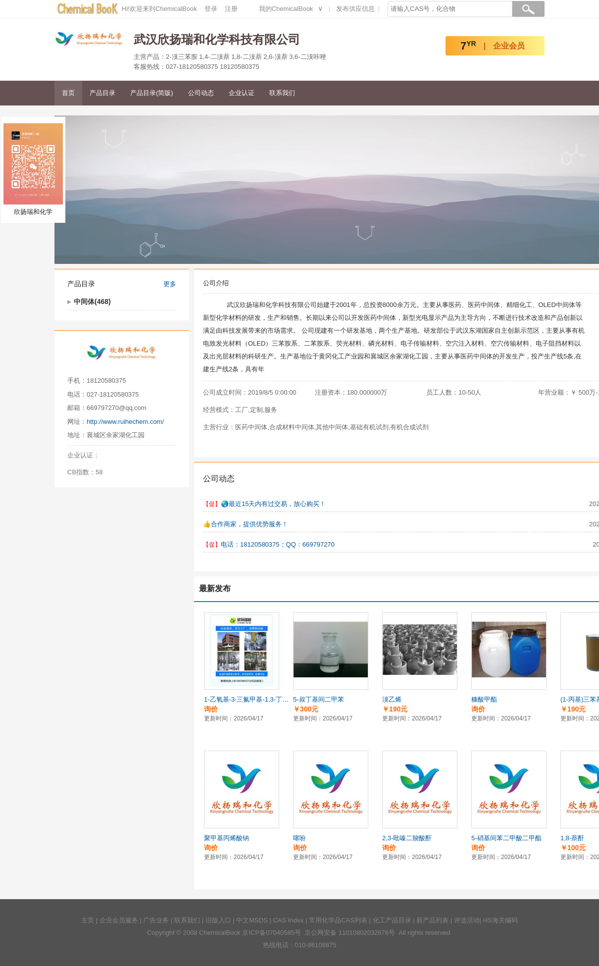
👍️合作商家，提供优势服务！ (245, 524)
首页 (68, 93)
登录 (210, 8)
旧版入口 (218, 920)
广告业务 (156, 920)
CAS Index (288, 920)
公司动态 (201, 93)
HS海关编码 (500, 920)
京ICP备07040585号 (271, 932)
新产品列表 (432, 920)
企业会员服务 (119, 920)
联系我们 (282, 93)
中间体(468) (92, 301)
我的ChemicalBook (286, 8)
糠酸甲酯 (484, 699)
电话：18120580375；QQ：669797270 (278, 544)
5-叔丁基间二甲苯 (318, 699)
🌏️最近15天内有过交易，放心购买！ (273, 504)
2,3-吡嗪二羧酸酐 (407, 838)
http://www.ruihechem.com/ (125, 421)
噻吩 (299, 838)
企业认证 (241, 93)
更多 (169, 284)
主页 (87, 920)
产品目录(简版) (151, 93)
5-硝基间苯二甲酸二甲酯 (506, 838)
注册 (231, 8)
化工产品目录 (392, 920)
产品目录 (102, 93)
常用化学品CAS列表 (338, 920)
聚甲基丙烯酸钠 (226, 838)
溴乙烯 (391, 699)
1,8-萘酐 (572, 838)
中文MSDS (252, 920)
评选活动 (467, 920)
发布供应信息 (355, 8)
